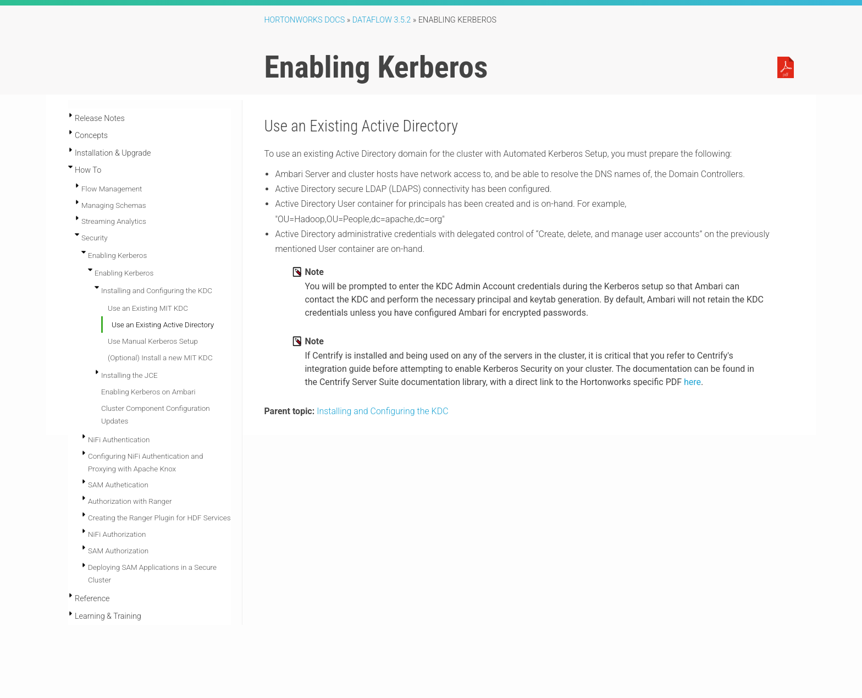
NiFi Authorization (117, 534)
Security (94, 237)
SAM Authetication (118, 484)
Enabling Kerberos (117, 255)
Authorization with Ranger (130, 501)
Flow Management (111, 188)
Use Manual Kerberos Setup (153, 341)
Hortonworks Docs (304, 20)
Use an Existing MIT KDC (148, 308)
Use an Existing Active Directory (163, 324)
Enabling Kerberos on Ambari (148, 391)
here (692, 382)
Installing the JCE (129, 375)
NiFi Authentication (119, 439)
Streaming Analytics (113, 221)
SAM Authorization (118, 550)
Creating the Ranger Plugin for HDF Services (159, 517)
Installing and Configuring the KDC (156, 290)
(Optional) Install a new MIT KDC (160, 357)
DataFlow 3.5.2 (381, 20)
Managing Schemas (113, 205)
